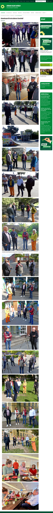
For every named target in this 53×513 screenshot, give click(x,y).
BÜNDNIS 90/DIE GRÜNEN (13, 6)
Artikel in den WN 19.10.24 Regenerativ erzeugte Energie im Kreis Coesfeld (46, 58)
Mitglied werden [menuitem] (26, 12)
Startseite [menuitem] (3, 12)
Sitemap (21, 1)
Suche (24, 1)
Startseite (12, 15)
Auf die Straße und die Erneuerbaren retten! (45, 96)
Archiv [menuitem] (43, 12)
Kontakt (10, 1)
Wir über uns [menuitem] (9, 12)
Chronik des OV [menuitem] (38, 12)
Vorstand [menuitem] (15, 12)
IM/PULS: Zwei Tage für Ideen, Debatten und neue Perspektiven (46, 109)
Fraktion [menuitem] (20, 12)
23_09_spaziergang (18, 15)
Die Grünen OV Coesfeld (5, 15)
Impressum (27, 1)
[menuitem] (10, 1)
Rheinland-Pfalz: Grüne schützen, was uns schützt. (45, 123)
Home (13, 1)
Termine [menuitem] (32, 12)
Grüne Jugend (17, 1)
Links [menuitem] (50, 1)
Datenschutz (32, 1)
